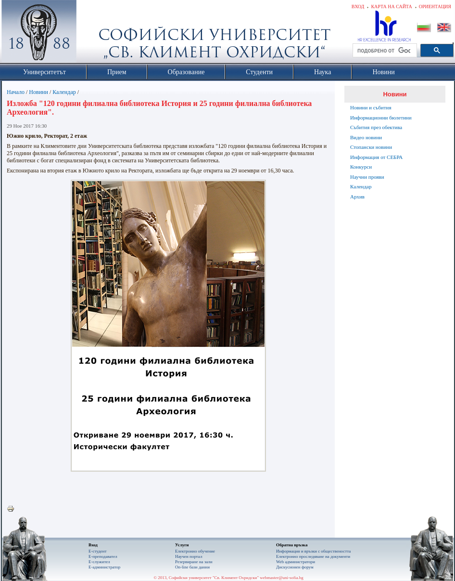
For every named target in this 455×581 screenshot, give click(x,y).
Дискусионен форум (295, 567)
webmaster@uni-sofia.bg (281, 577)
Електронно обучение (195, 551)
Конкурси (361, 167)
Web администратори (295, 561)
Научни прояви (367, 177)
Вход (358, 6)
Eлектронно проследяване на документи (313, 556)
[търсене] (383, 50)
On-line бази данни (192, 567)
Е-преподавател (102, 556)
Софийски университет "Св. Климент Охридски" (93, 33)
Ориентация (435, 6)
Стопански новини (371, 147)
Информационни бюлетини (381, 117)
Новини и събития (371, 107)
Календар (64, 92)
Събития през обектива (376, 127)
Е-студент (97, 551)
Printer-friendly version (13, 509)
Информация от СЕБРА (376, 157)
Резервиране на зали (194, 561)
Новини (38, 92)
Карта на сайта (391, 6)
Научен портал (188, 556)
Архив (357, 196)
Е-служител (99, 561)
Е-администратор (104, 567)
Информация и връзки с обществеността (313, 551)
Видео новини (366, 137)
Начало (16, 92)
